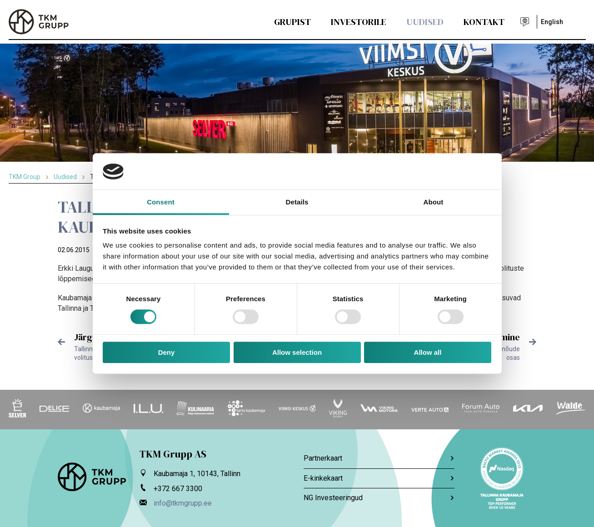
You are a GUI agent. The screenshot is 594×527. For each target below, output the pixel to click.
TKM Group (24, 176)
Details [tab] (297, 202)
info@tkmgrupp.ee (183, 503)
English (552, 21)
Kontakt (484, 21)
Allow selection (297, 352)
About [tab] (434, 202)
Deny (166, 352)
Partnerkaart (379, 458)
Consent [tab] (161, 202)
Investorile (358, 21)
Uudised (425, 21)
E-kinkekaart (379, 478)
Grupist (292, 21)
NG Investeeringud (379, 497)
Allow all (428, 352)
